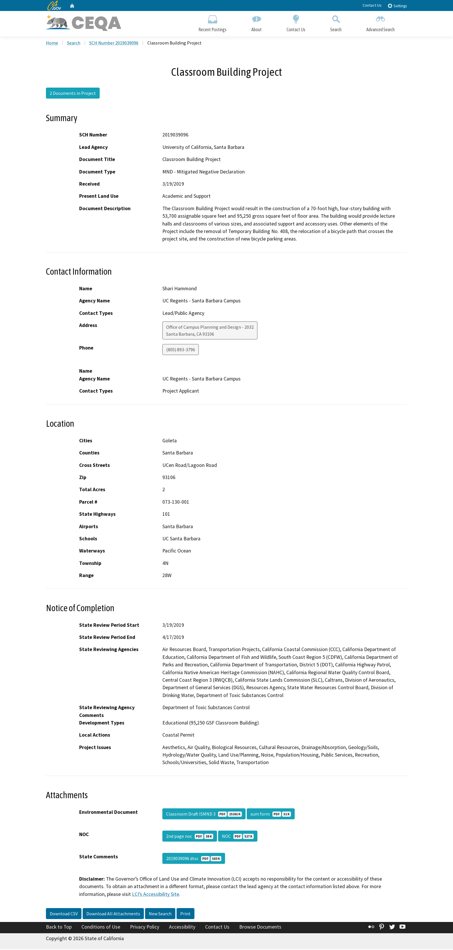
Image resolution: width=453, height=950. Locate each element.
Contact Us (372, 5)
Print (185, 914)
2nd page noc (189, 837)
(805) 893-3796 (180, 350)
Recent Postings (212, 22)
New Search (160, 914)
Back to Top (59, 928)
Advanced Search (380, 22)
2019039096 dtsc (193, 859)
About (256, 22)
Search (335, 22)
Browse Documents (260, 928)
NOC (238, 837)
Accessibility (182, 928)
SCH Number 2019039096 (113, 44)
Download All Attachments (113, 914)
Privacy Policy (144, 928)
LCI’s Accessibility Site (155, 895)
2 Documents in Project (73, 94)
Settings (397, 5)
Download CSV (64, 914)
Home (52, 44)
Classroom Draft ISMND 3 (204, 815)
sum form (270, 815)
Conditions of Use (100, 928)
